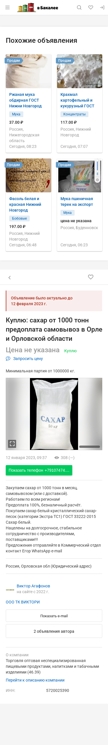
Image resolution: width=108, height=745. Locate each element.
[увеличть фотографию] (12, 444)
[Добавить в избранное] (90, 277)
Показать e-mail (54, 616)
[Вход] (102, 7)
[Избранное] (90, 7)
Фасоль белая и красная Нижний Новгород (25, 204)
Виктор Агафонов (33, 586)
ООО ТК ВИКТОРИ (23, 602)
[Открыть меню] (7, 7)
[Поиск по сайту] (79, 7)
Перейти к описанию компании (35, 680)
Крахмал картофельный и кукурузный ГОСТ (77, 100)
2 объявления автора (54, 631)
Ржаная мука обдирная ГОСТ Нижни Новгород (25, 100)
